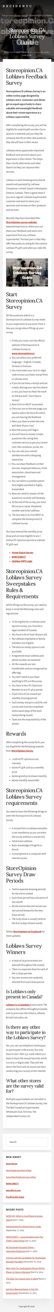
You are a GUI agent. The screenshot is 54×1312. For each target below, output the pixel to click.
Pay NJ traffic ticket (15, 1197)
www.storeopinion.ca (23, 353)
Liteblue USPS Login (22, 561)
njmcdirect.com (13, 1190)
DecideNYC (18, 6)
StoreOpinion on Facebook (27, 931)
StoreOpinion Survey (22, 751)
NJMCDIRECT (19, 557)
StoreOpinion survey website (21, 222)
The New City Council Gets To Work (22, 1279)
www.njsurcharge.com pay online (21, 1177)
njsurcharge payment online (18, 1170)
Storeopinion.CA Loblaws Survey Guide (23, 1226)
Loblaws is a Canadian (17, 1005)
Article (9, 52)
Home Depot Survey (22, 552)
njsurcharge (11, 1164)
